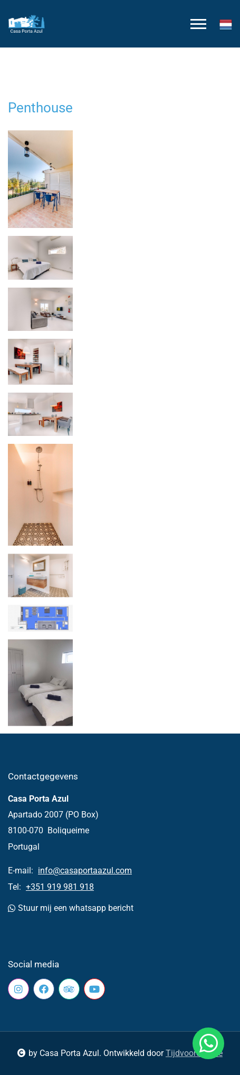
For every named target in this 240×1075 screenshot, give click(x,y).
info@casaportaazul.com (85, 870)
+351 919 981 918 (60, 887)
